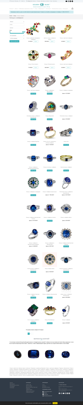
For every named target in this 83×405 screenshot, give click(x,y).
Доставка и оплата (45, 1)
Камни (16, 8)
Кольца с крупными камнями (21, 373)
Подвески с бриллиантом (64, 368)
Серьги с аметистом (14, 368)
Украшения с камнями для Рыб (58, 372)
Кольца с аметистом (39, 372)
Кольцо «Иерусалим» (50, 115)
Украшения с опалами (65, 373)
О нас (51, 1)
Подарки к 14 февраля (50, 369)
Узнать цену (33, 93)
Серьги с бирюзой (41, 369)
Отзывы (38, 1)
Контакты (55, 1)
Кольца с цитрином (19, 370)
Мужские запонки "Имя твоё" (31, 387)
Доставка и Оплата (46, 387)
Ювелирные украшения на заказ (26, 8)
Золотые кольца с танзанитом (61, 369)
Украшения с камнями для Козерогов (21, 369)
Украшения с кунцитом (17, 375)
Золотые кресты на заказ (44, 373)
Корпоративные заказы (57, 8)
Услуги (36, 8)
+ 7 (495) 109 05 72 (24, 1)
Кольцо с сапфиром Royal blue (33, 141)
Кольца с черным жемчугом (52, 375)
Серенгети (28, 388)
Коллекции (48, 8)
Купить (35, 41)
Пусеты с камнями (27, 370)
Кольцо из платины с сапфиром (50, 167)
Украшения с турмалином (33, 373)
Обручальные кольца (30, 391)
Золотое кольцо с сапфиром (66, 167)
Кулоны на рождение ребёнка (28, 375)
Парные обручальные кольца (41, 375)
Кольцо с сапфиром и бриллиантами (50, 294)
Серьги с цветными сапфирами (52, 368)
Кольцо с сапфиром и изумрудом (66, 90)
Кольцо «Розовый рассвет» (49, 64)
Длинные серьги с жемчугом (24, 368)
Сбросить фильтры (14, 41)
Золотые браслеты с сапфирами (62, 370)
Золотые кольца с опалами (54, 373)
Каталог (12, 8)
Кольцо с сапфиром (66, 319)
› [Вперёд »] (32, 333)
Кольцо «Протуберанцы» (50, 319)
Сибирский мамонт (30, 392)
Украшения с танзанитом (45, 370)
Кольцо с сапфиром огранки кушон (50, 191)
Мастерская (12, 383)
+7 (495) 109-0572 (62, 384)
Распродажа (65, 8)
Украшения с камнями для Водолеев (38, 368)
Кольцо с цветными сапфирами (66, 38)
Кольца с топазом (48, 372)
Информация (41, 8)
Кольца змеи (53, 370)
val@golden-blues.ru (31, 1)
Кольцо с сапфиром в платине (50, 217)
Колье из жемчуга (33, 369)
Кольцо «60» (66, 141)
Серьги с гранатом (35, 370)
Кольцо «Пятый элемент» (33, 64)
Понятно (55, 403)
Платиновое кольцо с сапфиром (66, 115)
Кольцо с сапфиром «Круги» (66, 217)
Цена (11, 30)
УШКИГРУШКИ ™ (29, 389)
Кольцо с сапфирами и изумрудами (33, 191)
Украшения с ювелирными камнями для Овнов (24, 372)
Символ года (28, 384)
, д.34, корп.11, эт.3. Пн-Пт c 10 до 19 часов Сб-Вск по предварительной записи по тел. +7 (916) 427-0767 (66, 389)
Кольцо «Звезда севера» (50, 268)
